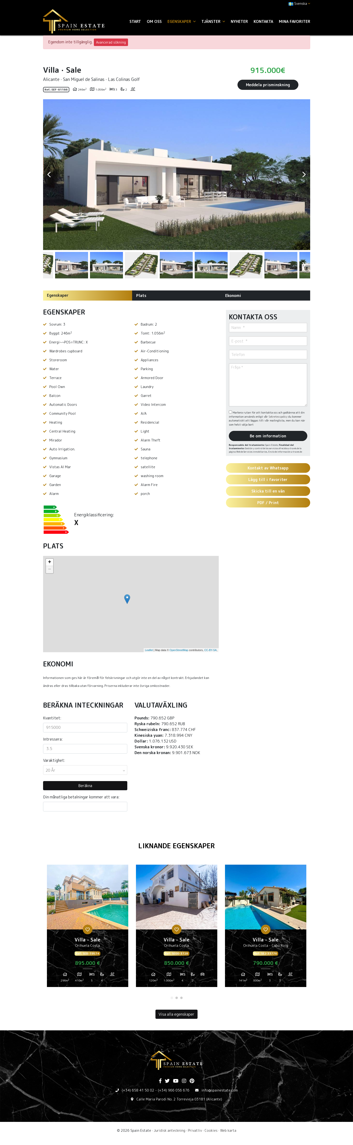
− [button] (49, 569)
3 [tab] (181, 998)
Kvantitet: (52, 718)
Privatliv (195, 1130)
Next (304, 174)
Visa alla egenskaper (176, 1014)
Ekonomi (233, 295)
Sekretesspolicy (278, 417)
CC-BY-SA (210, 650)
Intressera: (53, 739)
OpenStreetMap (179, 650)
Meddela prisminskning (268, 84)
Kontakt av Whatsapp (268, 468)
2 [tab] (176, 998)
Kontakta (263, 21)
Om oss (154, 21)
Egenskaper (58, 295)
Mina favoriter (294, 21)
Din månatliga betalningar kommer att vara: (81, 797)
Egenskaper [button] (181, 21)
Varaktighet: (54, 760)
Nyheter (239, 21)
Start (135, 21)
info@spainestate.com (219, 1090)
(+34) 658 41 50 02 (138, 1090)
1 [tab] (172, 998)
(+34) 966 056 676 (173, 1090)
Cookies (211, 1130)
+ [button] (49, 562)
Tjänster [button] (213, 21)
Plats (141, 295)
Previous (49, 174)
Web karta (228, 1130)
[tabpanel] (87, 927)
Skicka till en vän (268, 491)
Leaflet (149, 650)
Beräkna (85, 785)
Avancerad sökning (111, 42)
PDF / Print (268, 502)
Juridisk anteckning (169, 1130)
